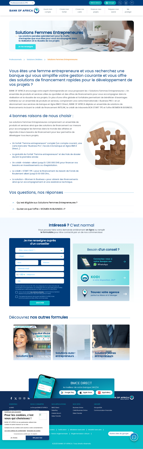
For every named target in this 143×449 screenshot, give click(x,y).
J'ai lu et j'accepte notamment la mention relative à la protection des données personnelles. (37, 293)
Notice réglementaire (59, 434)
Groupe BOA (98, 407)
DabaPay (55, 410)
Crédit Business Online (80, 410)
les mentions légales (37, 292)
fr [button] (132, 3)
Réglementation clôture (80, 434)
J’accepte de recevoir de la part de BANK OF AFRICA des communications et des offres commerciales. (34, 298)
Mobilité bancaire (95, 430)
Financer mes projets (96, 11)
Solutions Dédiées (34, 59)
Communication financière (103, 410)
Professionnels (15, 59)
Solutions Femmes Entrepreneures (62, 59)
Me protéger (128, 11)
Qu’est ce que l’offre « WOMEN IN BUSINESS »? (41, 209)
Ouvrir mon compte (48, 11)
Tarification (62, 430)
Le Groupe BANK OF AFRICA (39, 407)
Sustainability (34, 410)
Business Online (78, 407)
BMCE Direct (95, 3)
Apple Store (86, 392)
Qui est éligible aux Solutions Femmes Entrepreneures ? (47, 203)
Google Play (67, 392)
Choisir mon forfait (64, 11)
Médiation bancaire (77, 430)
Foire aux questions (15, 410)
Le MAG (11, 407)
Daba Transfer (56, 416)
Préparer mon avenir (113, 11)
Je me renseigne (25, 47)
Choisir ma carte (80, 11)
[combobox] (20, 274)
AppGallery (104, 392)
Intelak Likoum (56, 413)
